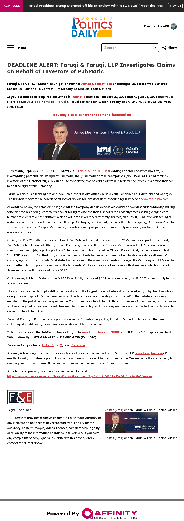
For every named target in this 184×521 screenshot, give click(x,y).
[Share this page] (169, 47)
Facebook (78, 345)
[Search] (126, 48)
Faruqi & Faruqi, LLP (92, 171)
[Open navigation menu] (16, 47)
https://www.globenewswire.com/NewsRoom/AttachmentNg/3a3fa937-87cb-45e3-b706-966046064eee (79, 376)
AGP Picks (12, 6)
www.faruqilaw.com (154, 199)
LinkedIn (48, 345)
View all (175, 5)
